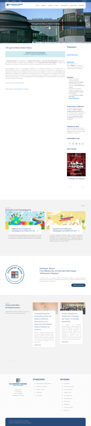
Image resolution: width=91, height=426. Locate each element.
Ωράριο (20, 1)
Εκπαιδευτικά (64, 5)
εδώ (46, 54)
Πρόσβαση (14, 1)
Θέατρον (50, 5)
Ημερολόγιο (70, 62)
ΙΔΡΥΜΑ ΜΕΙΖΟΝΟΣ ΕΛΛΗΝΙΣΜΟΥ (22, 421)
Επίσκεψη (81, 5)
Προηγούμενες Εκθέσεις (76, 27)
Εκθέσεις (43, 5)
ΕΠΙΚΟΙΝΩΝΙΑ (17, 422)
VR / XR (37, 5)
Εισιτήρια (7, 1)
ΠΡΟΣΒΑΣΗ (11, 422)
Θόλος (56, 5)
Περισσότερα (73, 5)
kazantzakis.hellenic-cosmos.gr (21, 89)
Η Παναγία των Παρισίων (76, 179)
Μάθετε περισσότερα (78, 285)
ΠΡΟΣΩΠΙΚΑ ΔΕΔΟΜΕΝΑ (26, 422)
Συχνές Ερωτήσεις (72, 55)
